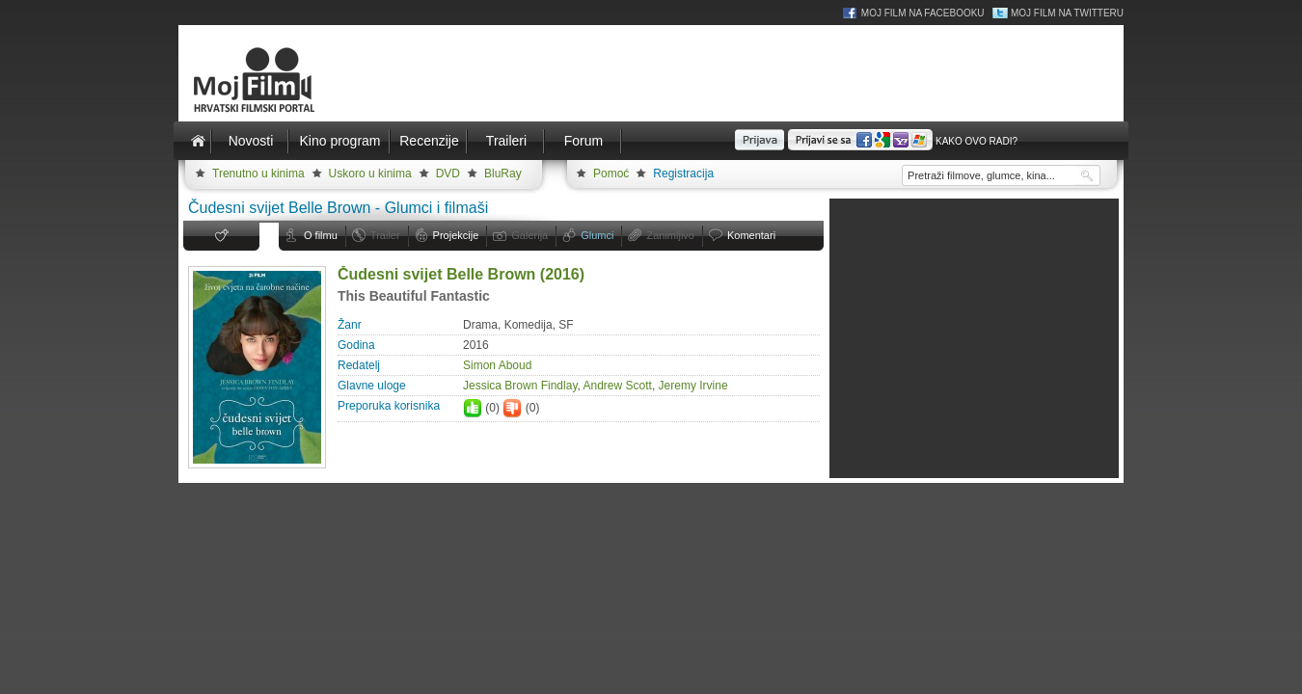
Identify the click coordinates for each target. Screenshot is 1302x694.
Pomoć (611, 173)
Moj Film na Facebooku (923, 13)
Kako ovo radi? (976, 141)
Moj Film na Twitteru (1067, 13)
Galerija (529, 235)
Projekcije (456, 235)
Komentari (751, 235)
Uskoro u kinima (370, 173)
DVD (448, 173)
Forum (583, 140)
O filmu (321, 235)
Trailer (385, 235)
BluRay (503, 173)
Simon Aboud (497, 365)
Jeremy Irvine (693, 385)
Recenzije (428, 140)
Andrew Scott (617, 385)
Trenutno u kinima (258, 173)
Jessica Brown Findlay (520, 385)
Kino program (339, 140)
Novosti (251, 140)
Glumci (597, 235)
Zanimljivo (670, 235)
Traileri (506, 140)
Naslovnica (197, 140)
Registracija (683, 173)
